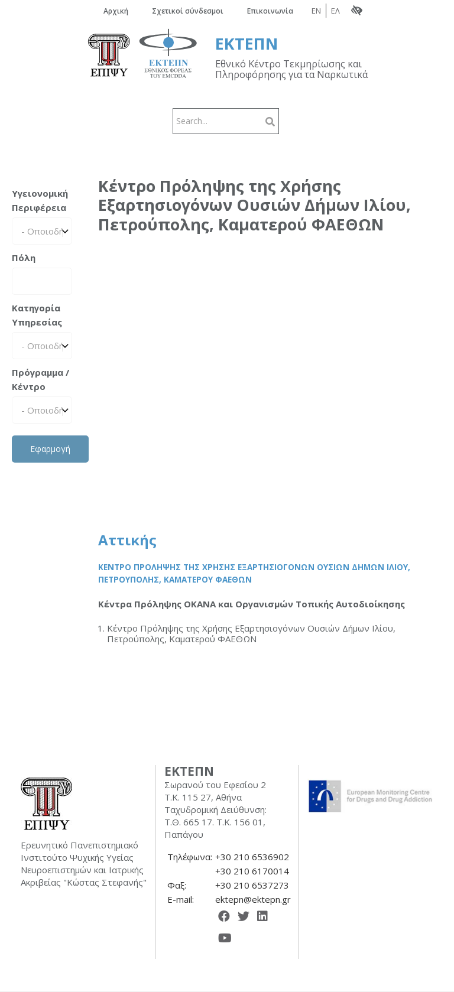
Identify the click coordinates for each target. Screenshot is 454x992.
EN (316, 10)
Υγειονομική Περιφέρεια (40, 200)
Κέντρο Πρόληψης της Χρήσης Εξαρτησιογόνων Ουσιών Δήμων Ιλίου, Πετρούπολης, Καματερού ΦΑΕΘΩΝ (254, 574)
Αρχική (115, 11)
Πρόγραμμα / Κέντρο (40, 379)
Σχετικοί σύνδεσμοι (187, 11)
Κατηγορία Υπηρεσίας (37, 315)
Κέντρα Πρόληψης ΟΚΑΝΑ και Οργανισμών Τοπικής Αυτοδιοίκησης (251, 604)
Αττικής (127, 539)
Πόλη (23, 258)
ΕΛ (335, 10)
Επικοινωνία (270, 11)
